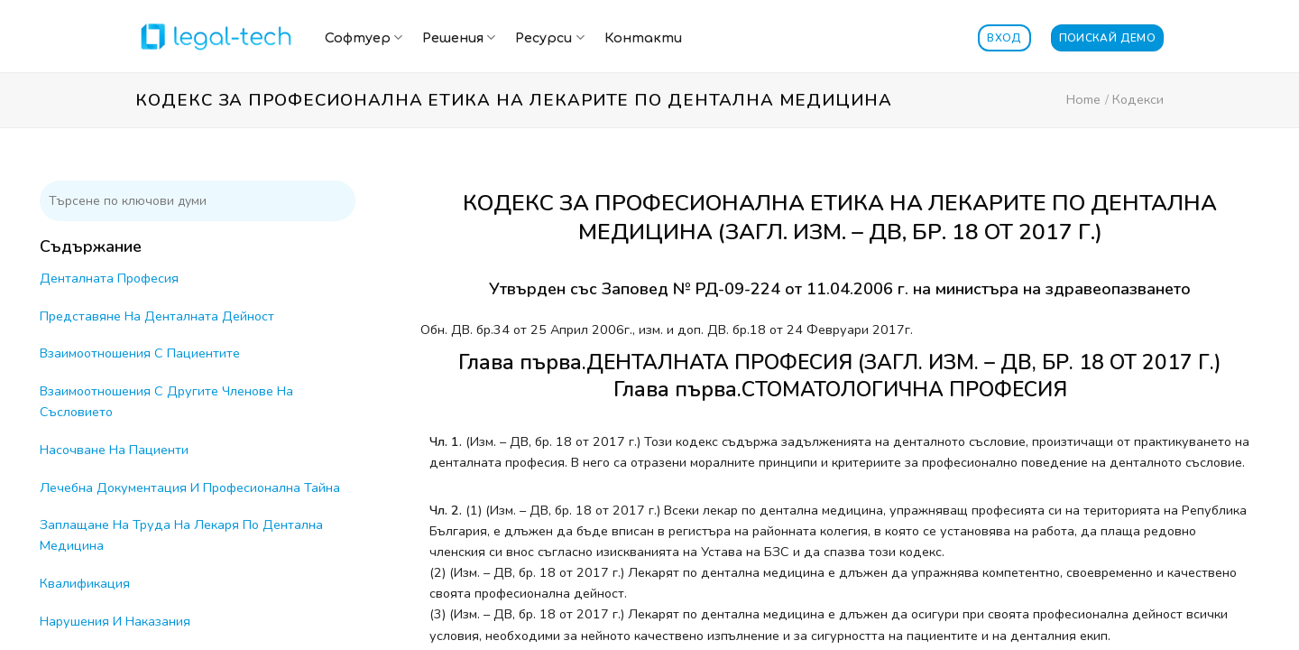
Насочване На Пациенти (114, 450)
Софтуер (363, 37)
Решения (458, 37)
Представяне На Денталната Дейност (157, 316)
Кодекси (1138, 99)
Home (1083, 99)
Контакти (643, 38)
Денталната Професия (109, 278)
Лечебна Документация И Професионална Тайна (190, 487)
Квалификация (85, 583)
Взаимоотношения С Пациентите (140, 353)
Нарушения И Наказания (115, 621)
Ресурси (549, 37)
